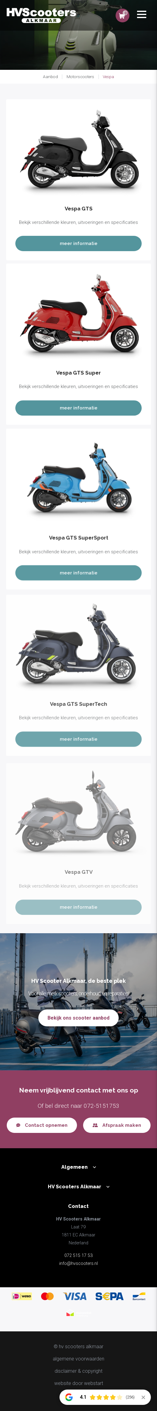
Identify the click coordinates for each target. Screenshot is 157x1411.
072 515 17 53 (78, 1255)
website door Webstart (78, 1383)
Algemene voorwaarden (78, 1359)
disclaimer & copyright (78, 1371)
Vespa (108, 76)
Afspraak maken (121, 1125)
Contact (78, 1206)
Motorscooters (80, 76)
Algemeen (74, 1167)
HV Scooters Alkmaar (74, 1187)
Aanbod (50, 76)
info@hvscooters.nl (78, 1263)
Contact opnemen (46, 1125)
